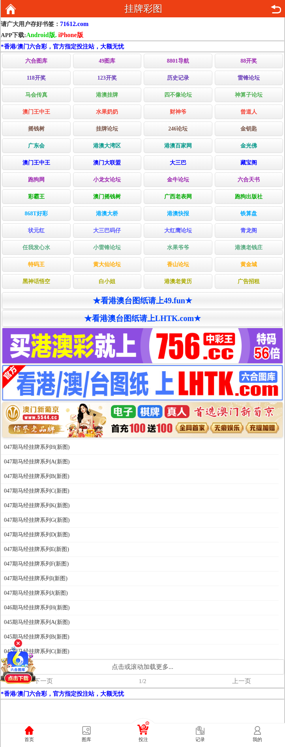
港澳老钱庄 (248, 247)
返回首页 (11, 9)
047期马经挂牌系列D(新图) (36, 535)
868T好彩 (36, 214)
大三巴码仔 (107, 230)
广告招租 (249, 281)
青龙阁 (248, 230)
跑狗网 (36, 180)
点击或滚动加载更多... (142, 666)
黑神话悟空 (36, 281)
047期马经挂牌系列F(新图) (36, 564)
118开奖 (36, 78)
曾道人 (248, 112)
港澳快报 (178, 214)
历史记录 (178, 78)
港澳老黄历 (178, 281)
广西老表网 (178, 197)
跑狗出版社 (248, 197)
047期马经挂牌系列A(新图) (36, 462)
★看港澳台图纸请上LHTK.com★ (142, 318)
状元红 (36, 230)
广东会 (36, 146)
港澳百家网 (178, 146)
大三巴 (178, 163)
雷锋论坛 (249, 78)
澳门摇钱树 (107, 197)
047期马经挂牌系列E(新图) (36, 549)
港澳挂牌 (107, 95)
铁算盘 (248, 214)
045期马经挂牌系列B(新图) (36, 637)
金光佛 (248, 146)
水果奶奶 (107, 112)
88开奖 (248, 61)
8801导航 (178, 61)
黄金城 (248, 264)
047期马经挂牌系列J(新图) (36, 593)
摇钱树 (36, 129)
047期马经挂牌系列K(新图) (36, 505)
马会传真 (36, 95)
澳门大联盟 (107, 163)
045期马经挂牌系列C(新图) (36, 651)
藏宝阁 (248, 163)
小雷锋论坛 (107, 247)
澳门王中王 (36, 112)
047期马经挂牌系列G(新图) (36, 520)
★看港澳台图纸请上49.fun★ (142, 300)
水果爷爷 (178, 247)
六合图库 (36, 61)
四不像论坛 (178, 95)
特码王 (36, 264)
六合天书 (249, 180)
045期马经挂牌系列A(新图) (36, 622)
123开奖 (107, 78)
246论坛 (178, 129)
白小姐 (107, 281)
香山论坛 (178, 264)
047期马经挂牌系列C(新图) (36, 491)
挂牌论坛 (107, 129)
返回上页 (276, 9)
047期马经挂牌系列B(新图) (36, 476)
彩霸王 (36, 197)
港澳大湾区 (107, 146)
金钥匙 (248, 129)
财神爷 (178, 112)
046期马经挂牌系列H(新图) (36, 608)
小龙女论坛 (107, 180)
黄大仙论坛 (107, 264)
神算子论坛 (248, 95)
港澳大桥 (107, 214)
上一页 (241, 681)
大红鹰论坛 (178, 230)
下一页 (43, 681)
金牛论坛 (178, 180)
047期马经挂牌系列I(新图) (36, 578)
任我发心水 (36, 247)
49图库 (107, 61)
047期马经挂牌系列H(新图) (36, 447)
